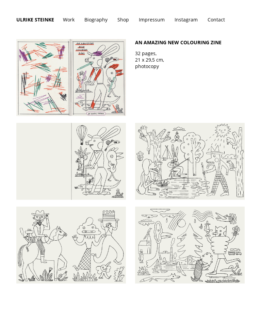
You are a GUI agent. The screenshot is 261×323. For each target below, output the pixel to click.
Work (69, 19)
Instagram (186, 19)
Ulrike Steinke (35, 19)
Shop (123, 19)
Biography (96, 19)
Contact (216, 19)
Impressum (152, 19)
